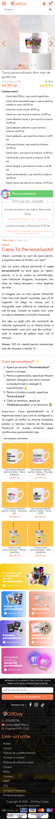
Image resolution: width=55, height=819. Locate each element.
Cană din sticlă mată (23, 110)
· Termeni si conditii (13, 757)
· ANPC (6, 781)
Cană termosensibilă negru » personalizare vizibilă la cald (29, 103)
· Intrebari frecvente (14, 790)
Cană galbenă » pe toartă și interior (29, 138)
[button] (20, 65)
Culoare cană (9, 92)
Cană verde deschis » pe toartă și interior (29, 176)
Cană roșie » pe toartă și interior (29, 153)
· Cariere (7, 767)
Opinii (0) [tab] (22, 240)
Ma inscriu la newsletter (27, 697)
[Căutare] (50, 10)
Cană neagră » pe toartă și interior (28, 168)
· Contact (7, 776)
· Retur (6, 772)
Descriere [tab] (8, 240)
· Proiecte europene (13, 795)
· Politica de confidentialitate (19, 753)
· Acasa (6, 743)
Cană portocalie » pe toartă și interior (27, 146)
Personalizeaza (19, 193)
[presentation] (4, 43)
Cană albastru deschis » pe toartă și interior (26, 129)
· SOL (5, 786)
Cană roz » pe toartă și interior (28, 114)
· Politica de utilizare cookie (18, 762)
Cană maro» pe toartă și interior (29, 183)
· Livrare (6, 748)
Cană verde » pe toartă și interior (28, 159)
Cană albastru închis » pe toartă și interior (29, 121)
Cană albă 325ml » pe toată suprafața (27, 96)
